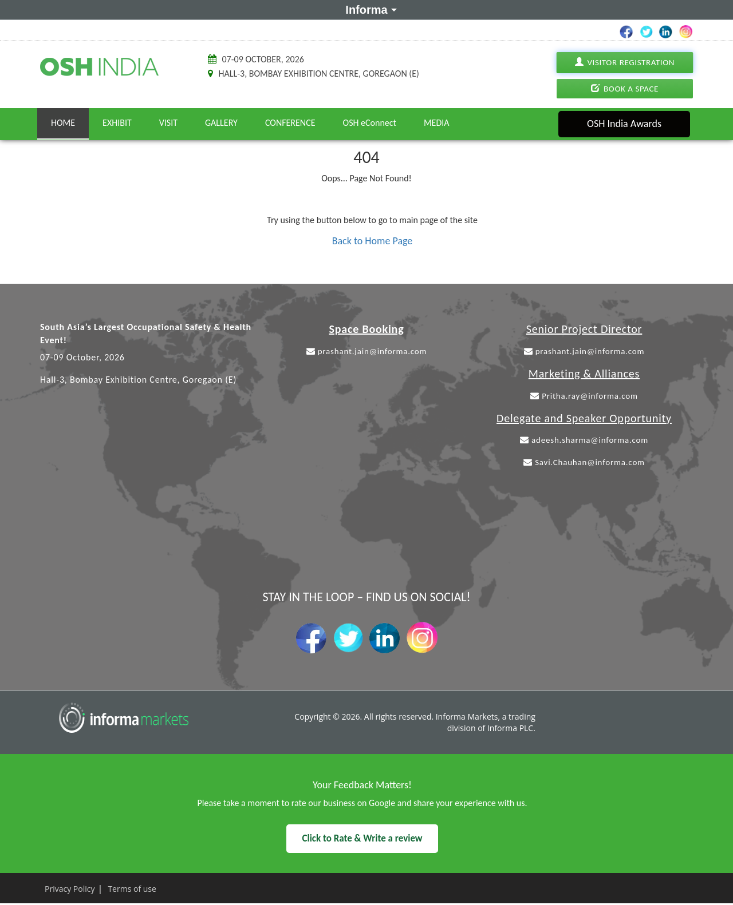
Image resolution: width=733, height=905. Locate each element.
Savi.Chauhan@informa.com (584, 462)
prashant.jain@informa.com (366, 351)
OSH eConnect (369, 122)
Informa (369, 9)
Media (437, 122)
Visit (168, 122)
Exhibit (117, 122)
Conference (290, 122)
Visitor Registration (625, 62)
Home (63, 122)
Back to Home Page (372, 241)
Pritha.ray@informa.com (584, 396)
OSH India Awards (624, 123)
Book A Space (625, 89)
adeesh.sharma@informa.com (584, 440)
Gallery (221, 122)
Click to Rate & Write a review (362, 838)
